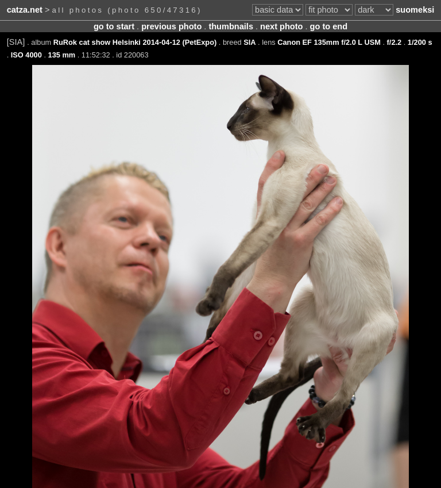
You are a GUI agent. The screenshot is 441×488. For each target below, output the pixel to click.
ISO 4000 (26, 55)
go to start (114, 26)
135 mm (62, 55)
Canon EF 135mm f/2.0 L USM (329, 42)
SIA (249, 42)
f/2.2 (394, 42)
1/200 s (420, 42)
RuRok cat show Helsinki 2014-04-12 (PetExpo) (134, 42)
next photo (281, 26)
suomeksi (415, 9)
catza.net (24, 9)
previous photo (171, 26)
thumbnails (230, 26)
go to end (328, 26)
